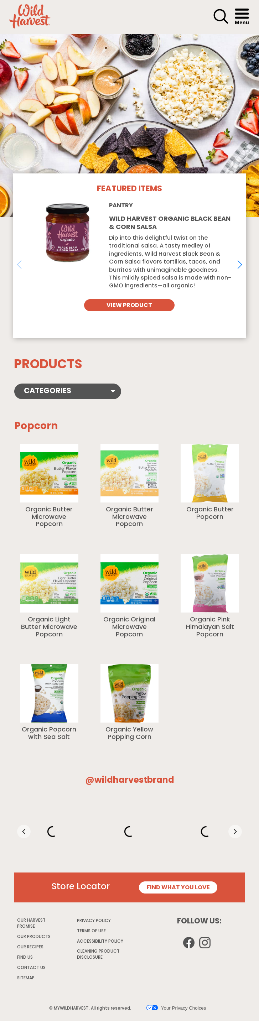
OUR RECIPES (30, 947)
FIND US (25, 957)
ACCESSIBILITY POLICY (100, 942)
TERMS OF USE (92, 932)
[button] (221, 23)
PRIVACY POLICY (94, 922)
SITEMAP (26, 978)
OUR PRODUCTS (34, 937)
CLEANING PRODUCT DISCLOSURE (98, 955)
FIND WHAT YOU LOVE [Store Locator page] (178, 888)
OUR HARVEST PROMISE (31, 923)
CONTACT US (31, 968)
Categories (47, 391)
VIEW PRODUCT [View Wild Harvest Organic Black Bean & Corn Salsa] (129, 305)
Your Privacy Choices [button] (176, 1008)
